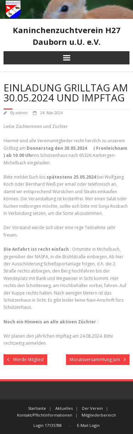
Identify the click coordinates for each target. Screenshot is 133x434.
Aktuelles (64, 408)
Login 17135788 (47, 425)
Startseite (37, 408)
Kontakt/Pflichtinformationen (44, 415)
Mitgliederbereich (99, 415)
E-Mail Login (88, 425)
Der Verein (92, 408)
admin (22, 112)
